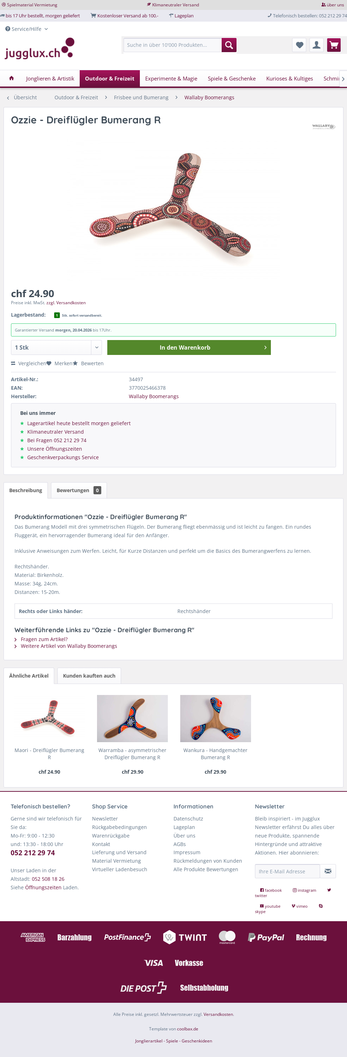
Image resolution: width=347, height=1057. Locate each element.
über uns (335, 5)
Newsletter (105, 818)
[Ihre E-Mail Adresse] (287, 871)
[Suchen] (229, 45)
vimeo (300, 906)
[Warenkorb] (334, 45)
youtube (270, 906)
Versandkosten (218, 1014)
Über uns (184, 835)
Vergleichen (28, 363)
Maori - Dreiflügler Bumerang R (49, 754)
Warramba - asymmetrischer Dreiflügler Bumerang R (132, 754)
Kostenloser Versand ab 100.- (127, 15)
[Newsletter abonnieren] (328, 871)
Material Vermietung (116, 860)
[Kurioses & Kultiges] (289, 78)
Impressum (187, 852)
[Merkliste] (299, 45)
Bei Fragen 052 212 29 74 (56, 440)
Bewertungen (79, 490)
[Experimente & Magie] (171, 78)
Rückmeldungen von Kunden (208, 860)
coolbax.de (187, 1029)
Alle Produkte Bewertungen (206, 869)
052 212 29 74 (33, 852)
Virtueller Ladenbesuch (119, 869)
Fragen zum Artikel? (41, 639)
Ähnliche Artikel (29, 675)
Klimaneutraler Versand (175, 5)
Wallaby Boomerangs (154, 396)
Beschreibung (25, 490)
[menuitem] (180, 48)
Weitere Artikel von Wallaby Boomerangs (66, 645)
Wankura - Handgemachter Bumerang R (215, 754)
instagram (305, 890)
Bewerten (88, 363)
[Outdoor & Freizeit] (110, 78)
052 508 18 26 (48, 878)
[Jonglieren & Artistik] (50, 78)
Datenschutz (188, 818)
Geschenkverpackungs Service (63, 457)
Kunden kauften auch (89, 675)
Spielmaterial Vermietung (32, 5)
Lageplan (184, 15)
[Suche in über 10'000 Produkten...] (180, 45)
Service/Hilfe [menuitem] (24, 29)
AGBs (180, 844)
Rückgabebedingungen (119, 827)
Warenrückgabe (111, 835)
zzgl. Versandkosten (66, 303)
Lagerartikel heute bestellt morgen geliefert (79, 423)
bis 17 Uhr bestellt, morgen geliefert (43, 15)
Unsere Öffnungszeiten (54, 448)
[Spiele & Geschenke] (232, 78)
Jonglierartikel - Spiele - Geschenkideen (173, 1041)
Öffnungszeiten (43, 887)
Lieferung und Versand (119, 852)
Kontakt (101, 844)
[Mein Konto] (316, 45)
